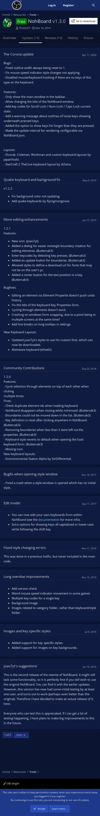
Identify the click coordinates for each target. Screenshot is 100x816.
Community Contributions (24, 368)
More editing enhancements (26, 219)
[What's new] (83, 5)
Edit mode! (12, 503)
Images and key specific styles (27, 631)
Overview (9, 38)
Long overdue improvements (26, 576)
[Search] (93, 5)
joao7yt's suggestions (20, 666)
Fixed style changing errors (25, 547)
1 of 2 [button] (7, 735)
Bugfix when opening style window (31, 474)
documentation (49, 520)
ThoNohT (24, 28)
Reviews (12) (53, 38)
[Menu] (6, 5)
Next (21, 735)
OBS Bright (11, 783)
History (73, 38)
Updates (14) (30, 38)
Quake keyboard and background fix (32, 179)
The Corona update (19, 54)
